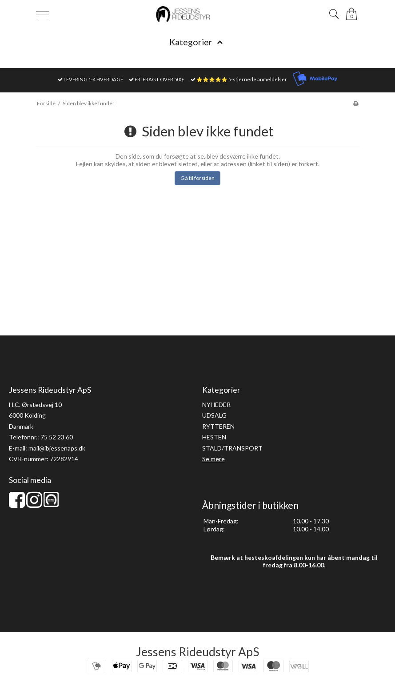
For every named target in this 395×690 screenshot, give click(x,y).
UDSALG (214, 415)
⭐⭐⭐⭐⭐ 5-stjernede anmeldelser (241, 79)
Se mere (213, 459)
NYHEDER (216, 404)
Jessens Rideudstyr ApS (197, 652)
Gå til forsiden (197, 178)
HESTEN (214, 437)
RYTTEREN (218, 426)
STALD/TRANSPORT (232, 448)
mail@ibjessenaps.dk (56, 448)
